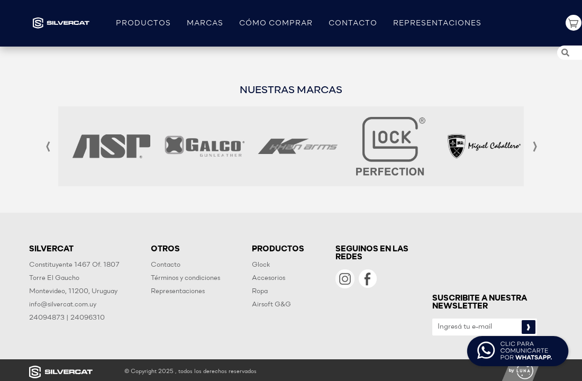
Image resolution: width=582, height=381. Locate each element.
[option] (111, 146)
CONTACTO (353, 24)
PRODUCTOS (143, 24)
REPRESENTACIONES (437, 24)
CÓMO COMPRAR (276, 24)
